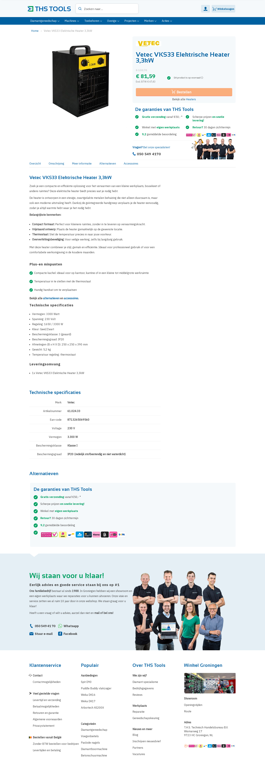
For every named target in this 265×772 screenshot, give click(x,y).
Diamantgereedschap (94, 729)
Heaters (191, 99)
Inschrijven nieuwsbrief (146, 741)
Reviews (137, 694)
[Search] (80, 8)
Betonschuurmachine (94, 755)
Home (35, 30)
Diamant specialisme (145, 682)
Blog (135, 734)
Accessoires (131, 163)
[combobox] (107, 9)
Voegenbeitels (90, 736)
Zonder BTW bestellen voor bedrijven (56, 743)
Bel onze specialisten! (151, 147)
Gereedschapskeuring (145, 718)
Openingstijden (193, 705)
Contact (37, 675)
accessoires (71, 298)
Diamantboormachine (94, 749)
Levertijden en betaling (47, 750)
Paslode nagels (90, 742)
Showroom (190, 698)
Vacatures (138, 754)
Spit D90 (86, 682)
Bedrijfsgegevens (143, 688)
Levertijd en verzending (47, 700)
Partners (137, 747)
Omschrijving (56, 163)
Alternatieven (107, 163)
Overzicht (35, 163)
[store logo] (50, 8)
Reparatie (138, 711)
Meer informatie (82, 163)
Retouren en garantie (46, 713)
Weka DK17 (88, 701)
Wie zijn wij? (139, 675)
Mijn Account (205, 9)
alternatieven (51, 298)
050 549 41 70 (45, 626)
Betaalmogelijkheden (46, 706)
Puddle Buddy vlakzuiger (96, 688)
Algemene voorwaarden (47, 719)
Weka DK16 (88, 694)
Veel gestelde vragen (46, 693)
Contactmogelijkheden (47, 682)
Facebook (70, 634)
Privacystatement (43, 725)
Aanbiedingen (89, 675)
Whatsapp (71, 626)
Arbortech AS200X (92, 707)
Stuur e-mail (44, 634)
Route (187, 711)
